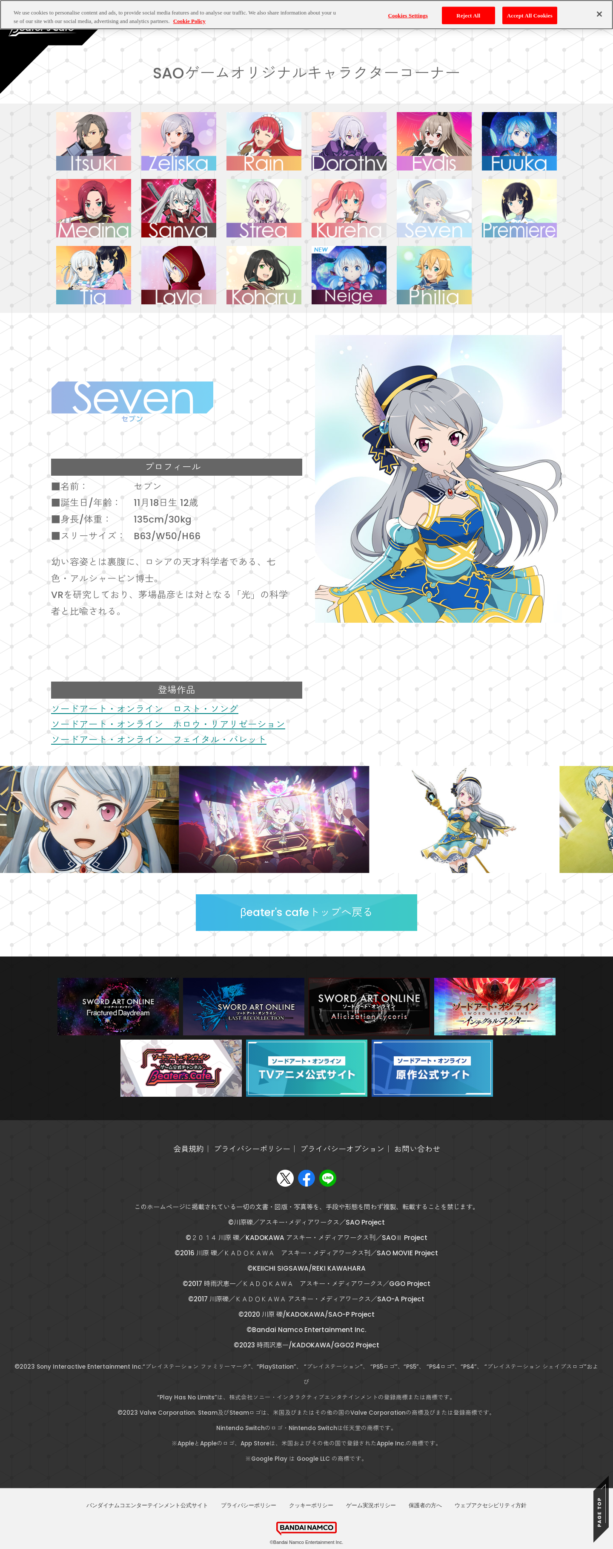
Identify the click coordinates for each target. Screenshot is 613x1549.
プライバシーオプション (342, 1149)
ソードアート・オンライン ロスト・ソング (144, 709)
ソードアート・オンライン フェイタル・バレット (158, 739)
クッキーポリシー (311, 1505)
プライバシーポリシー (252, 1149)
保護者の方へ (425, 1505)
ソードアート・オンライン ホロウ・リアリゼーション (168, 724)
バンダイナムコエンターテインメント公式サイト (147, 1505)
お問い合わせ (417, 1149)
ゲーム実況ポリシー (371, 1505)
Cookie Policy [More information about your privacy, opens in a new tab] (189, 11)
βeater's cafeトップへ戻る (306, 912)
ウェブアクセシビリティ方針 (491, 1505)
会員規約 (188, 1149)
